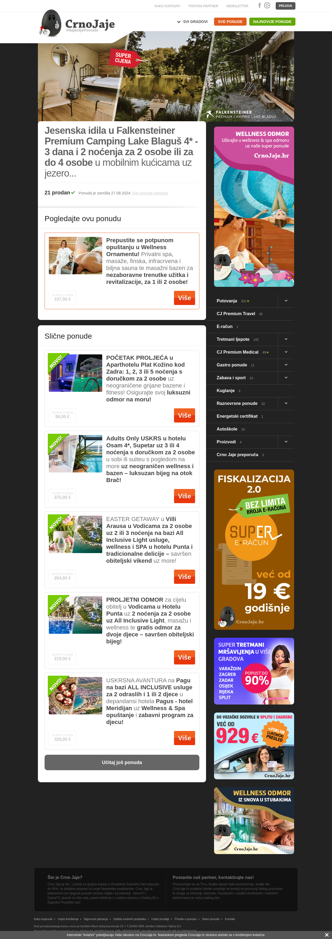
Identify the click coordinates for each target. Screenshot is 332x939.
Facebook (259, 5)
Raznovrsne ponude (241, 403)
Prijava (285, 6)
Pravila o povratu (186, 919)
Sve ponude (230, 21)
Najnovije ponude (272, 21)
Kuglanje (228, 390)
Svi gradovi (195, 21)
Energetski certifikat (240, 416)
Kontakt (230, 919)
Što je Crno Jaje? (65, 877)
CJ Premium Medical (241, 352)
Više (184, 298)
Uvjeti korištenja (68, 919)
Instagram (267, 5)
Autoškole (231, 429)
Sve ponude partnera (150, 193)
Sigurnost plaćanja (96, 919)
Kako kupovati (43, 919)
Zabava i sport (235, 377)
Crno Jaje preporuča (240, 454)
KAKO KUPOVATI (167, 6)
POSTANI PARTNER (203, 6)
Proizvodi (229, 442)
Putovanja (231, 301)
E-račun (227, 326)
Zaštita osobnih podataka (129, 919)
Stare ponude (211, 919)
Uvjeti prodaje (160, 919)
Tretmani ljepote (238, 339)
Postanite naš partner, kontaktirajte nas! (213, 877)
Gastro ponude (236, 365)
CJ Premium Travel (240, 313)
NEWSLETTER (237, 6)
